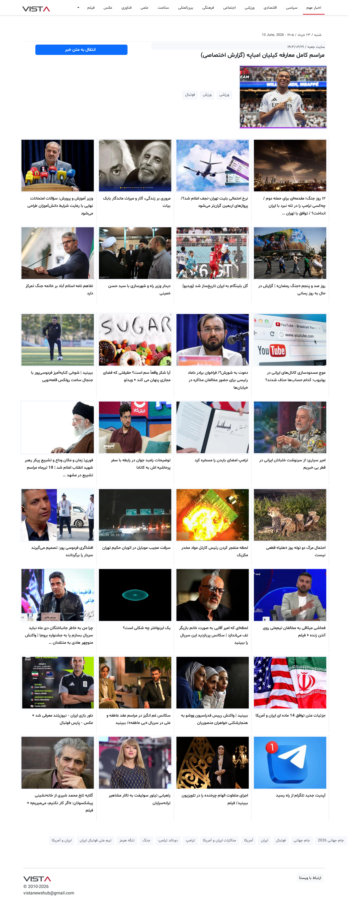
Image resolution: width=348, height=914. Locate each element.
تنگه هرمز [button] (127, 840)
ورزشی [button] (249, 7)
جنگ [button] (146, 840)
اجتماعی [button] (229, 7)
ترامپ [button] (190, 840)
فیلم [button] (91, 7)
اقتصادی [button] (270, 7)
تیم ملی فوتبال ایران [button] (95, 840)
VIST (36, 8)
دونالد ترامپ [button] (168, 840)
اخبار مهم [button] (313, 7)
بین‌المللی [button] (185, 7)
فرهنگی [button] (208, 7)
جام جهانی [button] (302, 840)
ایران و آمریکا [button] (62, 840)
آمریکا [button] (248, 840)
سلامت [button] (163, 7)
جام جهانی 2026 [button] (331, 840)
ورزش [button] (207, 94)
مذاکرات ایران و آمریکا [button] (219, 840)
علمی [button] (144, 7)
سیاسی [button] (291, 7)
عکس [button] (108, 7)
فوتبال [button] (190, 94)
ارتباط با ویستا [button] (310, 878)
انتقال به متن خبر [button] (81, 50)
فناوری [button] (127, 7)
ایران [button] (264, 840)
